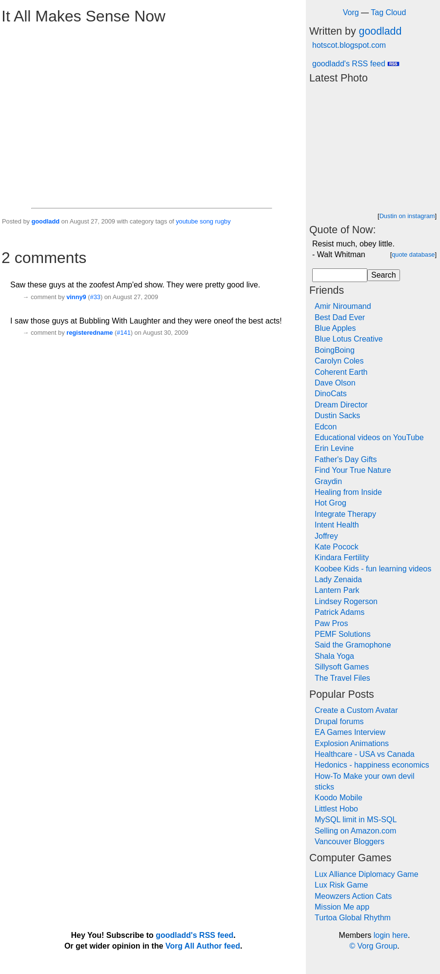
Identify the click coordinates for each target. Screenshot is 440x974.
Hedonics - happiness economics (372, 765)
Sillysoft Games (342, 667)
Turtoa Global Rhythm (353, 917)
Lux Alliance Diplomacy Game (367, 874)
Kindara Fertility (342, 557)
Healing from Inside (348, 492)
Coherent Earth (341, 372)
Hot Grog (330, 503)
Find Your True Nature (353, 470)
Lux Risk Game (341, 885)
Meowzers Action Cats (353, 896)
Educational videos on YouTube (369, 437)
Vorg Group (377, 946)
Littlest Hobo (336, 809)
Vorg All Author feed (202, 946)
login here (391, 935)
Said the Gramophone (353, 645)
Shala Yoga (334, 656)
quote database (413, 254)
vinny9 (76, 297)
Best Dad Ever (340, 317)
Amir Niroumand (343, 306)
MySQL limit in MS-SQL (356, 819)
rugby (223, 221)
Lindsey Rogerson (346, 601)
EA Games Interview (350, 732)
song (206, 221)
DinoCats (331, 393)
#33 (95, 297)
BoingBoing (335, 350)
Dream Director (341, 405)
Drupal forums (339, 721)
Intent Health (337, 525)
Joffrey (326, 536)
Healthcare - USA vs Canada (365, 754)
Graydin (328, 481)
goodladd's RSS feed (356, 64)
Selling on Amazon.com (355, 831)
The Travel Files (342, 678)
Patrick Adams (339, 612)
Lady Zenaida (338, 579)
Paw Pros (331, 623)
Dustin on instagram (407, 216)
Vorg (351, 12)
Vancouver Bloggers (349, 841)
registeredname (89, 332)
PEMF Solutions (343, 634)
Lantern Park (337, 590)
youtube (187, 221)
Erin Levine (334, 448)
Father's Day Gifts (346, 459)
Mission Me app (342, 907)
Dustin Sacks (337, 415)
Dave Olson (335, 383)
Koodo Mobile (338, 797)
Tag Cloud (388, 12)
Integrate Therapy (345, 514)
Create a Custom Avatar (356, 710)
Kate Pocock (337, 547)
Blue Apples (335, 328)
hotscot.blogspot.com (349, 45)
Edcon (326, 427)
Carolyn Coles (339, 361)
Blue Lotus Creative (349, 339)
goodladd (45, 221)
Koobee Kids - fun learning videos (373, 569)
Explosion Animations (352, 743)
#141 (123, 332)
